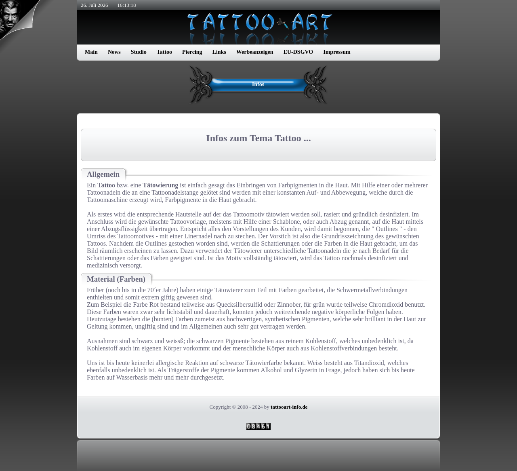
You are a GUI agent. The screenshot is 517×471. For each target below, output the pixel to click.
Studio (139, 52)
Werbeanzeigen (254, 52)
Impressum (336, 52)
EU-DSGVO (298, 52)
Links (219, 52)
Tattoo (164, 52)
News (114, 52)
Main (91, 52)
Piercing (192, 52)
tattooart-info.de (289, 407)
